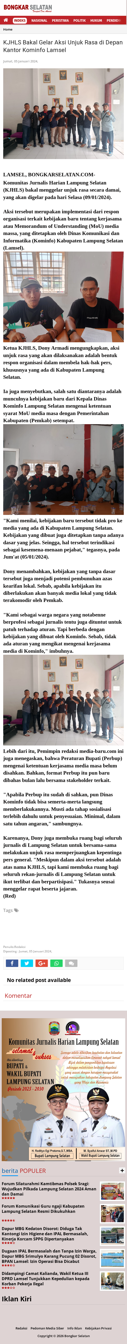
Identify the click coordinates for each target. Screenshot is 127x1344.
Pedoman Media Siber (47, 1328)
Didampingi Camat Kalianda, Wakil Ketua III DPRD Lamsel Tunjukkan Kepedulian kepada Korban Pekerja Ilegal (46, 1279)
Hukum (96, 20)
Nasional (39, 20)
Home (7, 29)
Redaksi (21, 1328)
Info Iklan (74, 1328)
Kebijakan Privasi (98, 1328)
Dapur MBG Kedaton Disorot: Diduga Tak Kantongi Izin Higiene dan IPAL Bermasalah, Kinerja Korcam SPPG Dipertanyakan (45, 1234)
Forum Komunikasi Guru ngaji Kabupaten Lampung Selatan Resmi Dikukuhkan (43, 1208)
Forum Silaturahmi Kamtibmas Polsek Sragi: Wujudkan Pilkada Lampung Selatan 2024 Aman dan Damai (49, 1189)
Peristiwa (60, 20)
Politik (79, 20)
